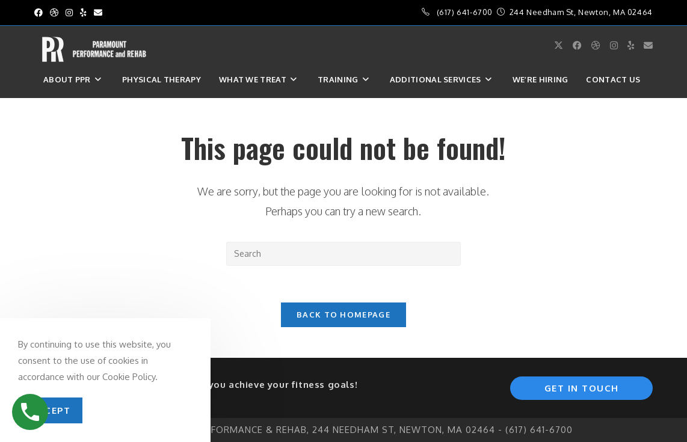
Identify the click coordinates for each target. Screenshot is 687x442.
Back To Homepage (343, 314)
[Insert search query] (343, 254)
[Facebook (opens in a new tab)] (40, 13)
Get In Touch (581, 388)
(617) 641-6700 (465, 12)
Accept (50, 410)
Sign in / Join (71, 106)
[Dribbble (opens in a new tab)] (54, 13)
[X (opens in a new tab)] (558, 45)
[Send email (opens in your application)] (98, 13)
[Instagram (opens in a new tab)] (69, 13)
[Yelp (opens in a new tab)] (83, 13)
